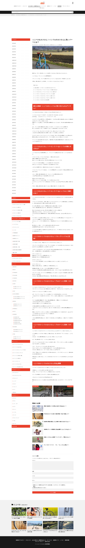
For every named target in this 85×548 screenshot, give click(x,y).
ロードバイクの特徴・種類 (17, 355)
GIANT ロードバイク (17, 288)
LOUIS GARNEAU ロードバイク (19, 298)
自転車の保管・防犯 (16, 241)
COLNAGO (15, 278)
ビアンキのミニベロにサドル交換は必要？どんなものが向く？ (50, 517)
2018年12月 (14, 128)
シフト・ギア (15, 403)
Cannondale (15, 275)
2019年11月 (14, 97)
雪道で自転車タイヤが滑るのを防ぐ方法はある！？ (55, 406)
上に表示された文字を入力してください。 (39, 487)
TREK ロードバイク (17, 338)
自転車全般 (59, 6)
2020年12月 (14, 60)
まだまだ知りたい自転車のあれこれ (34, 6)
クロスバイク (25, 6)
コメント (33, 460)
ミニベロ (57, 44)
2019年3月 (14, 119)
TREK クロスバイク (17, 336)
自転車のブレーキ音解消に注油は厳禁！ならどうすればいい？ (57, 429)
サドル (14, 400)
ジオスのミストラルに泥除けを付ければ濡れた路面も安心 (66, 531)
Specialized (15, 326)
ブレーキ (14, 414)
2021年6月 (14, 43)
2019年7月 (14, 108)
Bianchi (14, 269)
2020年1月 (14, 91)
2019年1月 (14, 125)
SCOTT (14, 311)
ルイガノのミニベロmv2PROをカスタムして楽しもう (50, 531)
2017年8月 (14, 173)
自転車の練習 (15, 244)
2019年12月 (14, 94)
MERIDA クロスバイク (18, 304)
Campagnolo (15, 272)
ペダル (14, 420)
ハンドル (14, 412)
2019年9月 (14, 102)
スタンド (14, 383)
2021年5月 (14, 46)
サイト (33, 480)
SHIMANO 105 (16, 317)
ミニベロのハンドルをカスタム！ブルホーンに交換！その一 (44, 96)
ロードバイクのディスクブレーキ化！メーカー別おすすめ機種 (19, 517)
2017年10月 (14, 167)
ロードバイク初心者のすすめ (18, 366)
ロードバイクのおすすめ (17, 347)
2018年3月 (14, 153)
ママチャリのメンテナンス (17, 258)
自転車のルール (15, 238)
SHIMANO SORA (17, 322)
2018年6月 (14, 145)
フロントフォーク (16, 417)
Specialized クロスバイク (18, 329)
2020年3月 (14, 85)
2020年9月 (14, 68)
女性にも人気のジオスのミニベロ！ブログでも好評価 (34, 517)
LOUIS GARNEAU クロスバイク (19, 296)
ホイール (14, 423)
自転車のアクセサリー (17, 6)
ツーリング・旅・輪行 (17, 221)
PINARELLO (15, 308)
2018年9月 (14, 136)
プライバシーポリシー (66, 6)
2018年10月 (14, 133)
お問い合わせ (42, 7)
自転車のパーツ (49, 6)
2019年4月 (14, 116)
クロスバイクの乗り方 (17, 207)
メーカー (54, 6)
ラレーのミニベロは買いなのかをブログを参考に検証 (34, 531)
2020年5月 (14, 80)
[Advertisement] (42, 27)
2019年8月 (14, 105)
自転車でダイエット (16, 235)
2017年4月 (14, 184)
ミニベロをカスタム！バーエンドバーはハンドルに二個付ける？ (45, 92)
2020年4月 (14, 82)
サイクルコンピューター (17, 375)
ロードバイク (43, 6)
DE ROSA (14, 280)
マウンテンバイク (16, 227)
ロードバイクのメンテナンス (18, 352)
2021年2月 (14, 54)
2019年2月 (14, 122)
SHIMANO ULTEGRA (17, 323)
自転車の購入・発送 (16, 246)
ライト (14, 389)
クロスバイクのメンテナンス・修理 (19, 204)
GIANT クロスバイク (17, 286)
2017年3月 (14, 187)
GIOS (14, 291)
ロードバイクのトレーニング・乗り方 (19, 349)
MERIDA (14, 301)
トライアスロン (15, 224)
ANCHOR (14, 266)
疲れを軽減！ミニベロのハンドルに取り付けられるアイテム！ (44, 87)
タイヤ (14, 406)
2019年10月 (14, 99)
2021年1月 (14, 57)
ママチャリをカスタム (17, 261)
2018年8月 (14, 139)
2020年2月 (14, 88)
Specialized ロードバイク (18, 331)
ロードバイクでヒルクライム (18, 344)
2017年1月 (14, 193)
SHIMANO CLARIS (17, 318)
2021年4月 (14, 48)
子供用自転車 (15, 232)
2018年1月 (14, 159)
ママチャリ (15, 255)
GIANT (14, 283)
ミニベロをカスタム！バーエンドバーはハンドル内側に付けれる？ (45, 90)
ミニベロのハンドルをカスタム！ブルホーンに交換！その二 (44, 98)
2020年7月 (14, 74)
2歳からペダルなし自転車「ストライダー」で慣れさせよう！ (57, 437)
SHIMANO (15, 314)
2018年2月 (14, 156)
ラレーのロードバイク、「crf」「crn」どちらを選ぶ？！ (56, 444)
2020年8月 (14, 71)
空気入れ (14, 392)
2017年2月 (14, 190)
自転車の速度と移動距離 (17, 249)
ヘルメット (15, 386)
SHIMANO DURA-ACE (18, 320)
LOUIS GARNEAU (16, 293)
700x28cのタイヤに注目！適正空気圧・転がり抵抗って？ (56, 413)
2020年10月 (14, 65)
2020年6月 (14, 77)
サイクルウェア (15, 372)
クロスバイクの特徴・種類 (17, 210)
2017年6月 (14, 179)
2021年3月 (14, 51)
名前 (33, 471)
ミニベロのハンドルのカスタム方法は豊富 (41, 100)
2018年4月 (14, 150)
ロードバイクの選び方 (17, 358)
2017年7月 (14, 176)
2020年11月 (14, 63)
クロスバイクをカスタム (17, 215)
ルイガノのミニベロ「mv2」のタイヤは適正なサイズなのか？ (19, 531)
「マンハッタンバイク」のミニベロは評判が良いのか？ (66, 517)
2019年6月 (14, 111)
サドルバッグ (15, 378)
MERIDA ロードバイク (18, 305)
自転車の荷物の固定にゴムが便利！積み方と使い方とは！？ (57, 421)
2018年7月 (14, 142)
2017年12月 (14, 162)
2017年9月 (14, 170)
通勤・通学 (15, 252)
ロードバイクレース (16, 361)
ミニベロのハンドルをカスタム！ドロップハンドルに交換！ (44, 94)
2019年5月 (14, 114)
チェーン (14, 409)
